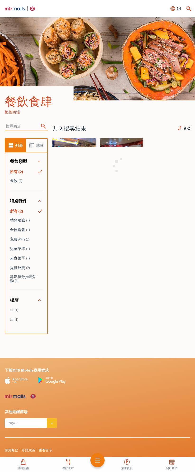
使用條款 (11, 450)
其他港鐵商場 (16, 411)
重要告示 (45, 450)
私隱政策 (28, 450)
